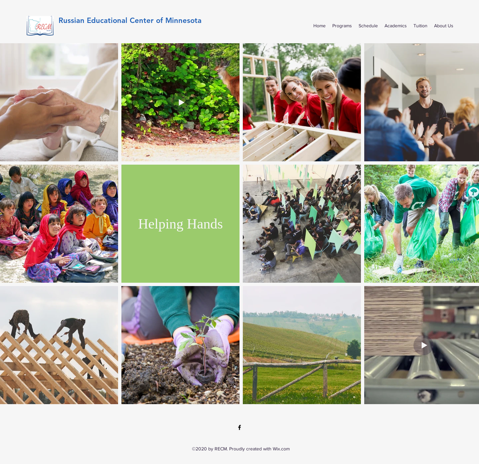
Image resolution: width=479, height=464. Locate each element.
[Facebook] (239, 427)
